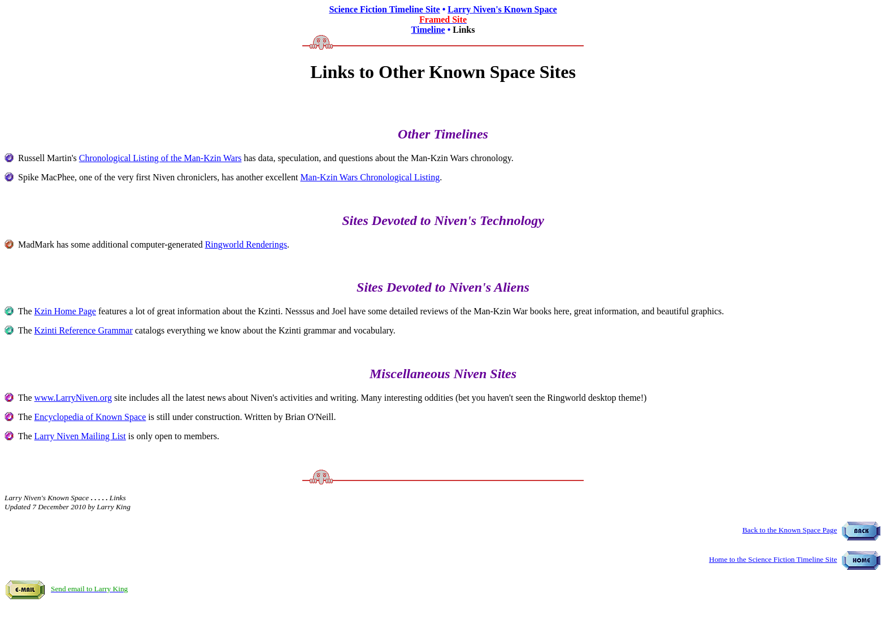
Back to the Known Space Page (789, 530)
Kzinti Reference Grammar (83, 330)
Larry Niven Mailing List (80, 436)
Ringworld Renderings (246, 244)
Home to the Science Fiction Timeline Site (773, 559)
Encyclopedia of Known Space (90, 417)
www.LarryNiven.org (73, 397)
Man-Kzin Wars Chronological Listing (370, 177)
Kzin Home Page (65, 311)
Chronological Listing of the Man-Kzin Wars (160, 158)
